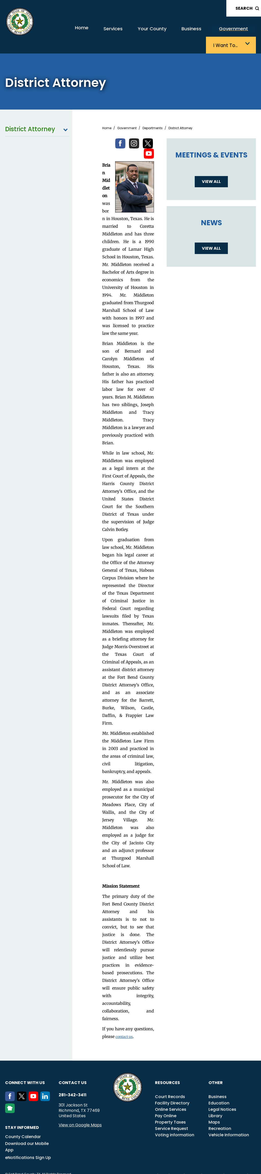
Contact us (73, 1069)
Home (63, 32)
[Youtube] (34, 1085)
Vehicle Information (228, 1121)
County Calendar (23, 1123)
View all (211, 168)
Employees (212, 1162)
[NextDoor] (11, 1097)
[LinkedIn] (46, 1085)
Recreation (219, 1115)
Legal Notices (222, 1096)
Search (244, 8)
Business (157, 32)
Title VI (176, 1162)
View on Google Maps (80, 1111)
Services (91, 32)
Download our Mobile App (27, 1133)
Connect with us (25, 1069)
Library (215, 1102)
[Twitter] (23, 1085)
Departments (152, 114)
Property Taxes (170, 1108)
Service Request (171, 1115)
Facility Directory (172, 1089)
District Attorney (37, 115)
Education (218, 1089)
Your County (124, 32)
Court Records (170, 1083)
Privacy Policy (143, 1167)
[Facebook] (11, 1085)
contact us (125, 1022)
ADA (163, 1162)
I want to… (230, 32)
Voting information (174, 1121)
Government (193, 32)
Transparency (144, 1162)
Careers (193, 1162)
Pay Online (165, 1102)
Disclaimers (236, 1162)
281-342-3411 (72, 1081)
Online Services (170, 1096)
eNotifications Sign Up (28, 1144)
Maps (214, 1108)
